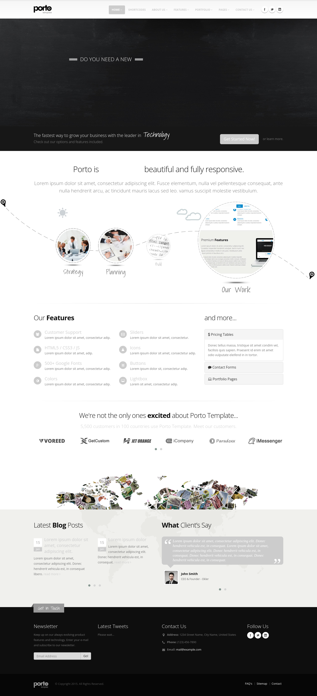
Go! (85, 656)
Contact (277, 684)
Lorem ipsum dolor (127, 539)
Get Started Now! (239, 139)
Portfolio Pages (222, 379)
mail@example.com (188, 649)
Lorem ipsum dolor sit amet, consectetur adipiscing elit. (66, 545)
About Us (160, 10)
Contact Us (245, 10)
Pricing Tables (220, 334)
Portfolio (204, 10)
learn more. (275, 139)
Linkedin (279, 9)
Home (117, 10)
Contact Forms (222, 367)
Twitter (272, 9)
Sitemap (262, 684)
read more (52, 574)
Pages (224, 10)
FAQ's (248, 684)
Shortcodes (137, 10)
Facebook (264, 9)
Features (181, 10)
